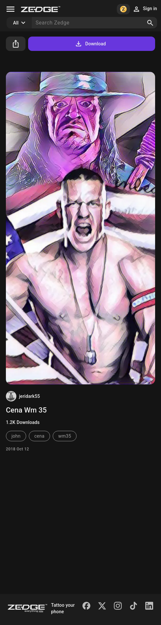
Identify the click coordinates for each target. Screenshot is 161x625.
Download (90, 44)
